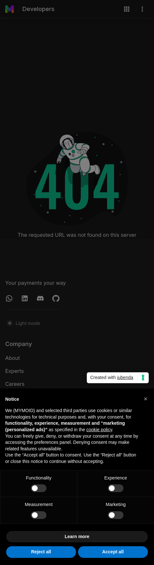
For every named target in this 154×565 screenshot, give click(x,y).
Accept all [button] (112, 552)
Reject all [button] (41, 552)
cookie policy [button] (99, 429)
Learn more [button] (77, 536)
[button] (145, 399)
